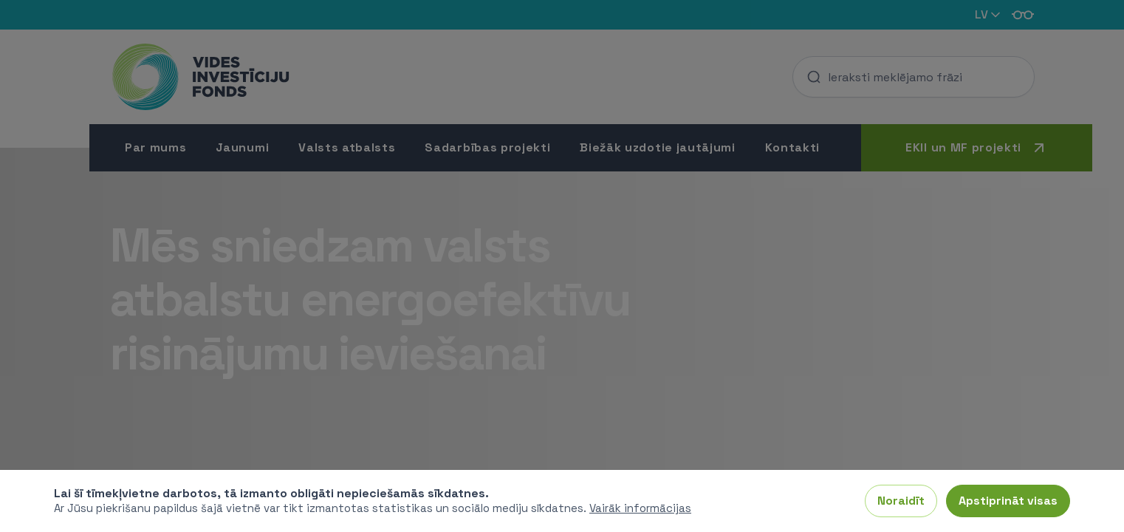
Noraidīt (901, 500)
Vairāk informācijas (640, 508)
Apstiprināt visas (1008, 500)
